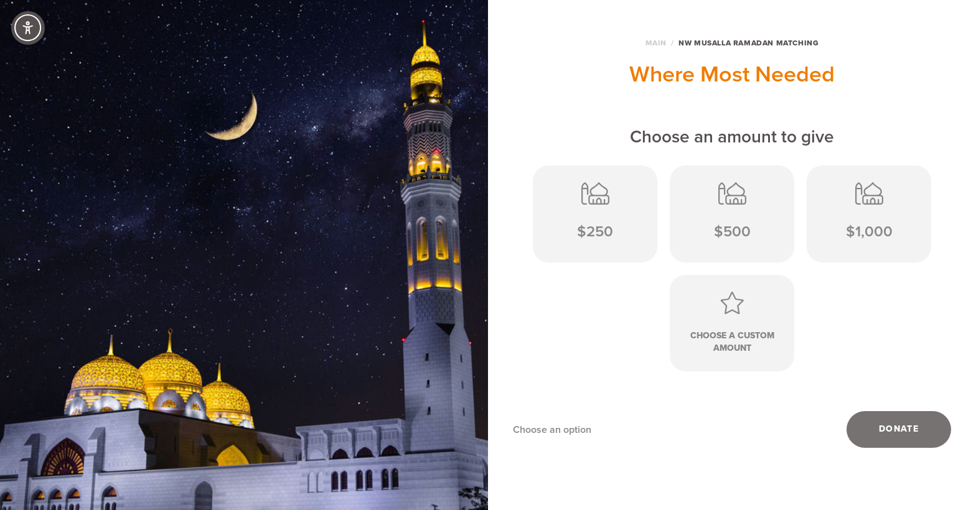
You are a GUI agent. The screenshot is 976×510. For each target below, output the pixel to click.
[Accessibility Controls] (28, 28)
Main (656, 43)
